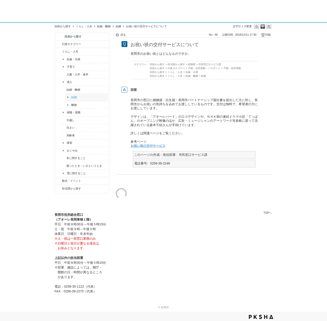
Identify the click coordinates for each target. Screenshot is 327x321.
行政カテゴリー (71, 44)
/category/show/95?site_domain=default (63, 166)
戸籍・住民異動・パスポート (204, 68)
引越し (71, 120)
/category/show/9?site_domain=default (59, 189)
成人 (69, 82)
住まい (71, 127)
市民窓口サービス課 (209, 64)
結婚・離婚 (104, 26)
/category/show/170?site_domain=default (63, 128)
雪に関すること (76, 173)
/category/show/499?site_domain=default (63, 158)
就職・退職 (73, 112)
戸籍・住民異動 (232, 68)
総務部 (192, 64)
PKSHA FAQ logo (261, 317)
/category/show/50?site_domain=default (63, 74)
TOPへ (268, 212)
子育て (71, 66)
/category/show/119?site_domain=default (63, 120)
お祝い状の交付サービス (148, 145)
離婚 (74, 105)
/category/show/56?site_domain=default (63, 90)
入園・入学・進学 (77, 74)
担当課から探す (71, 188)
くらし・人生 (84, 26)
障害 (69, 142)
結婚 (118, 26)
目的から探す (62, 26)
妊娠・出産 (73, 59)
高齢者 (71, 135)
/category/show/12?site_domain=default (59, 52)
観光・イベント (71, 180)
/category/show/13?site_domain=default (63, 135)
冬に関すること (76, 158)
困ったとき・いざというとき (84, 165)
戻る (123, 34)
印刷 (268, 34)
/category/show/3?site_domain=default (59, 44)
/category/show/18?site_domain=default (59, 181)
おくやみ (72, 150)
